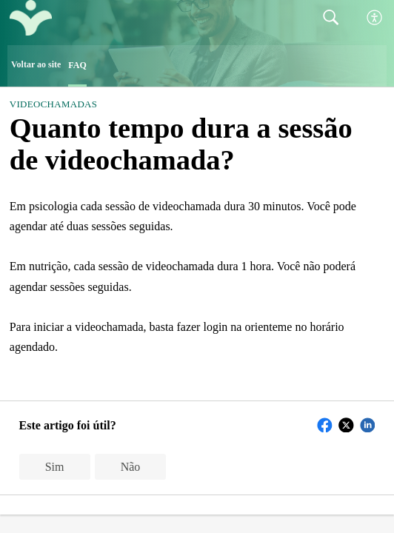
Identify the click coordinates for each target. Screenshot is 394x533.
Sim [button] (54, 466)
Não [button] (131, 466)
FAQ (77, 65)
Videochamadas (53, 104)
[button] (375, 18)
